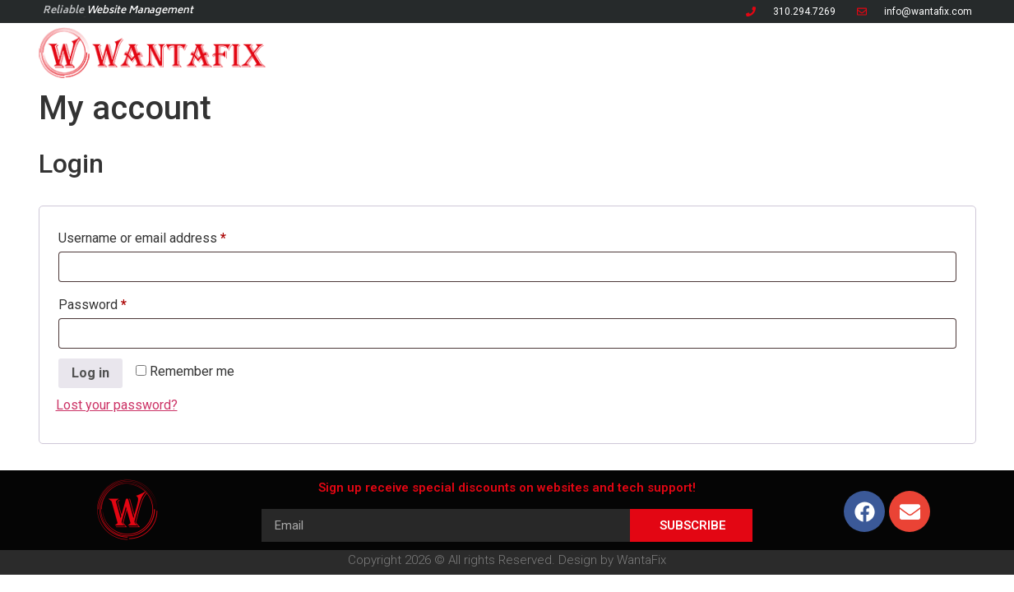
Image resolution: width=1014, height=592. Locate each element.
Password (118, 302)
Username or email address (167, 235)
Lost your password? (117, 405)
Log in (90, 373)
